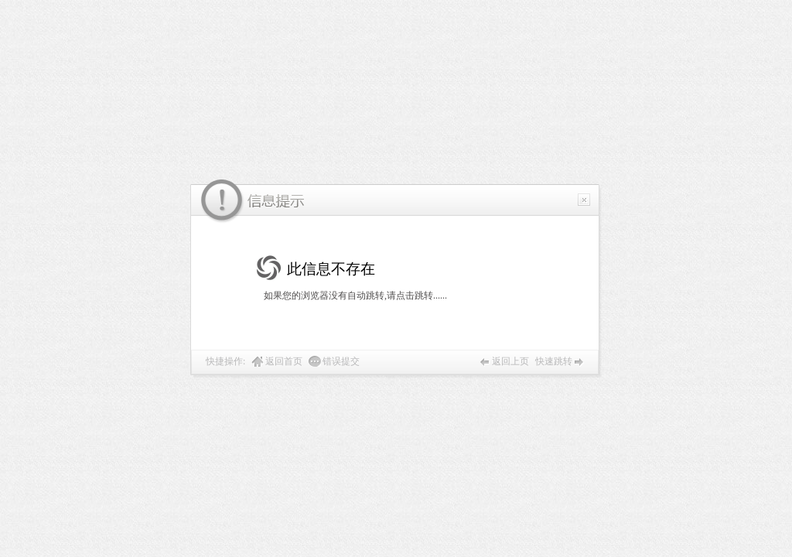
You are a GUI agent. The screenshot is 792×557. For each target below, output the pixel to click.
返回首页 (283, 361)
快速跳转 (553, 361)
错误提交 (341, 361)
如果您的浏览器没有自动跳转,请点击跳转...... (355, 295)
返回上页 (510, 361)
